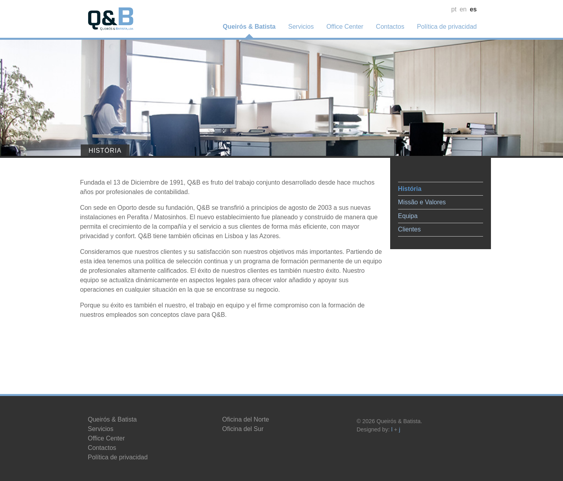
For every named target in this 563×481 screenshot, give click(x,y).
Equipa (400, 212)
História (402, 185)
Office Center (344, 26)
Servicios (301, 26)
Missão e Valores (414, 199)
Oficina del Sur (242, 429)
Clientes (401, 226)
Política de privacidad (447, 26)
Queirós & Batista (249, 26)
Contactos (390, 26)
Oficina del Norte (245, 419)
